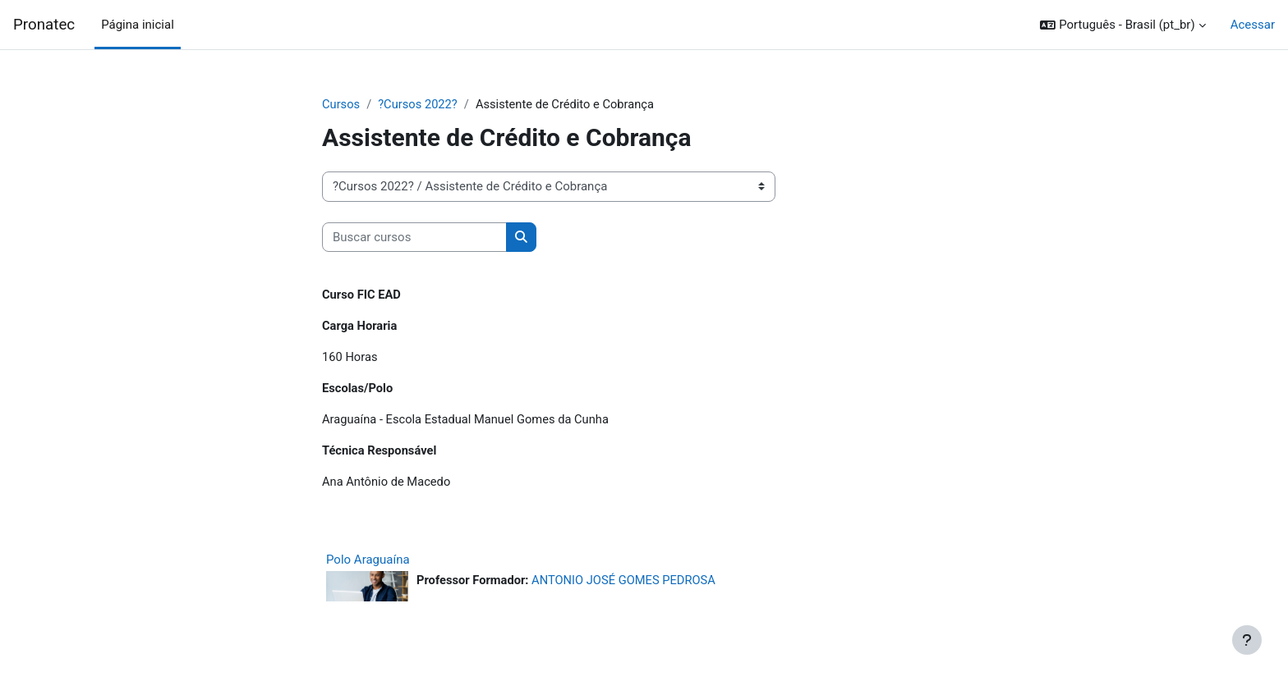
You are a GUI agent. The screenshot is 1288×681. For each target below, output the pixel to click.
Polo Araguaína (368, 563)
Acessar (1252, 24)
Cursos (341, 104)
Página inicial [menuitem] (137, 24)
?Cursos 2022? (419, 104)
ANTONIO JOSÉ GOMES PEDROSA (628, 584)
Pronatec (44, 25)
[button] (1122, 25)
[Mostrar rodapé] (1247, 640)
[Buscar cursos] (414, 237)
